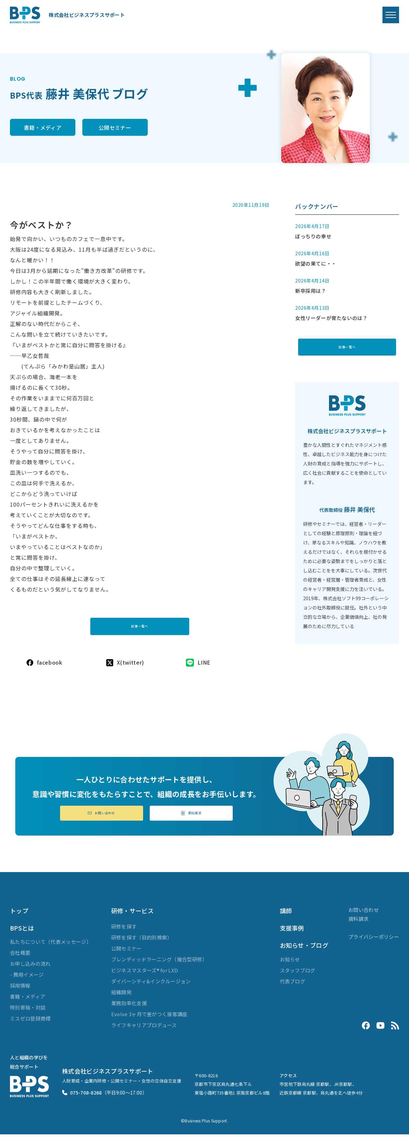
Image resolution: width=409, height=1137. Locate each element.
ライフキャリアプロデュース (144, 1027)
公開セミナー (141, 128)
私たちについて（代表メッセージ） (50, 944)
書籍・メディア (51, 128)
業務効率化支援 (129, 1005)
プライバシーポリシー (373, 939)
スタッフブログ (297, 972)
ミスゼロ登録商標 (30, 1021)
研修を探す (124, 929)
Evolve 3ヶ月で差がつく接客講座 (149, 1016)
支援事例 (292, 930)
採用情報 (20, 988)
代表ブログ (292, 983)
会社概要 (20, 955)
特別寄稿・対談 (27, 1010)
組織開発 (121, 994)
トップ (19, 913)
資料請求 (191, 814)
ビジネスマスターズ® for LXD (144, 972)
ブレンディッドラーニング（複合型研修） (159, 961)
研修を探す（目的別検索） (141, 939)
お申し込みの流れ (30, 966)
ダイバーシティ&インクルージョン (151, 983)
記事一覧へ (140, 623)
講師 (286, 913)
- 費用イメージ (26, 977)
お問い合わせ (101, 814)
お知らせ (290, 961)
